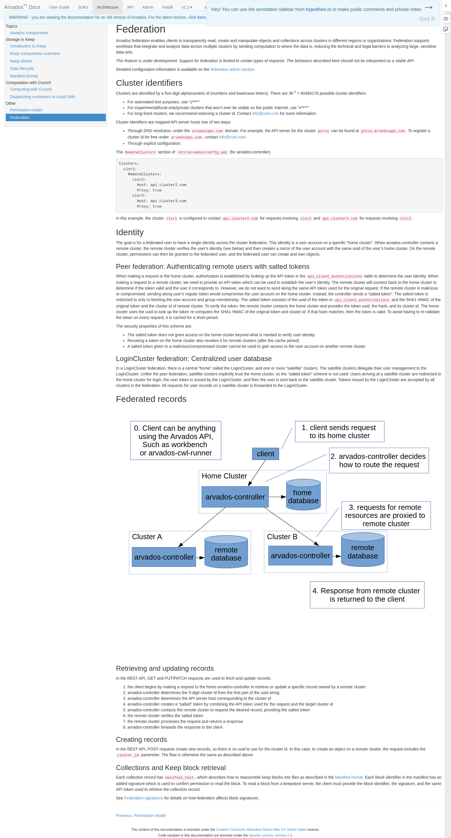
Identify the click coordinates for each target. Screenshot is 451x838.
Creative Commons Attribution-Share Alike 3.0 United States (261, 830)
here (201, 17)
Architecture (108, 7)
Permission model (26, 110)
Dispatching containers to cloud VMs (42, 96)
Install (167, 7)
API (130, 7)
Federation (19, 117)
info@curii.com (265, 113)
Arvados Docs (22, 6)
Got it (427, 19)
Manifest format (24, 76)
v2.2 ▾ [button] (186, 7)
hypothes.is (318, 9)
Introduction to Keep (28, 46)
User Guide (59, 7)
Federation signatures (143, 798)
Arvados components (29, 33)
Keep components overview (35, 53)
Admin (148, 7)
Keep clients (21, 61)
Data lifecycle (22, 68)
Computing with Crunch (31, 89)
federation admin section (233, 69)
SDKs (83, 7)
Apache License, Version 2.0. (271, 835)
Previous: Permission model (141, 815)
